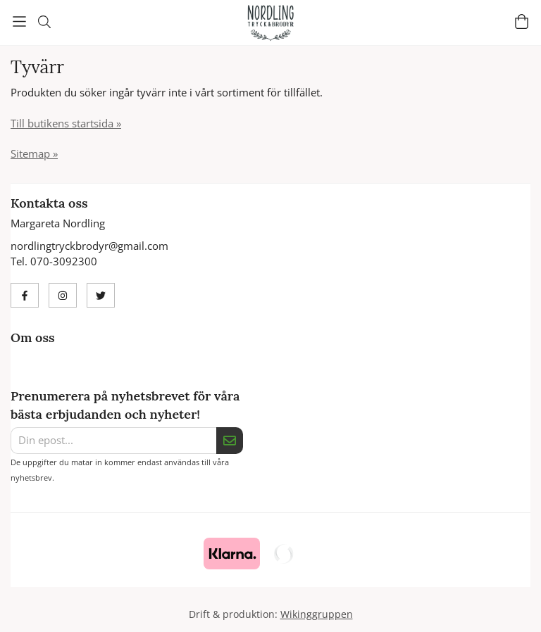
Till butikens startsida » (66, 123)
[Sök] (44, 21)
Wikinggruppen (316, 614)
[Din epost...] (113, 440)
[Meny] (19, 21)
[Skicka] (229, 440)
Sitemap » (34, 153)
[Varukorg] (521, 21)
